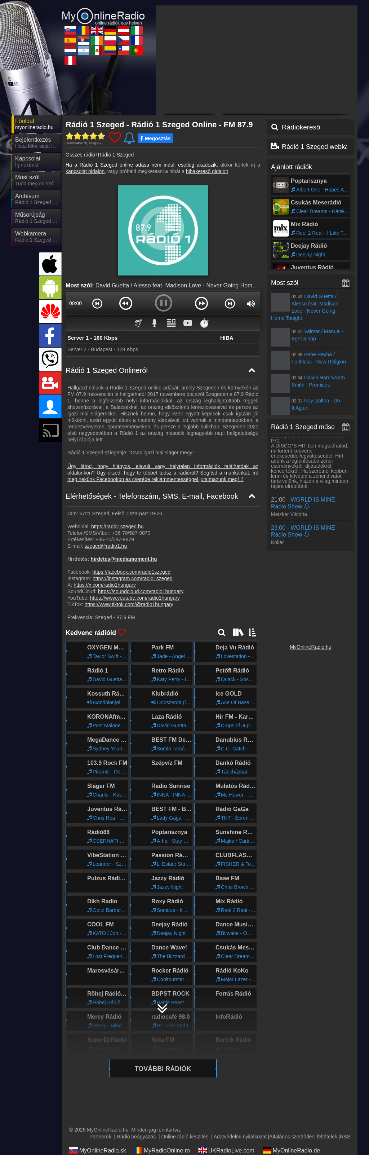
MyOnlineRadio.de (291, 1085)
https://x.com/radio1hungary (105, 520)
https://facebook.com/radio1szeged (131, 507)
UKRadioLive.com (226, 1085)
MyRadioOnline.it (161, 1096)
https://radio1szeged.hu (117, 461)
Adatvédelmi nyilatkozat (240, 1072)
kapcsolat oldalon (85, 106)
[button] (97, 238)
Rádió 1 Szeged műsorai (306, 362)
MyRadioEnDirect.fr (293, 1106)
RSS (345, 1072)
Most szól (284, 217)
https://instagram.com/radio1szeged (133, 513)
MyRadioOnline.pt (162, 1127)
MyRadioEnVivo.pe (227, 1127)
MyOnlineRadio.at (97, 1096)
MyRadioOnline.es (226, 1096)
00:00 (75, 238)
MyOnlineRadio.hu (310, 582)
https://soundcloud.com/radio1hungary (140, 526)
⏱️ (204, 258)
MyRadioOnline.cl (96, 1127)
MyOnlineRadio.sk (97, 1085)
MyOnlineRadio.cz (226, 1106)
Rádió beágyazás (136, 1072)
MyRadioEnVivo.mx (228, 1117)
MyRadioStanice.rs (292, 1096)
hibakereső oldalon (207, 106)
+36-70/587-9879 (131, 468)
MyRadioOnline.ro (162, 1085)
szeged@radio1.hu (105, 481)
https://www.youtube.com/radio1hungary (135, 533)
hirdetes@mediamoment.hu (124, 494)
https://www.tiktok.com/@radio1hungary (129, 539)
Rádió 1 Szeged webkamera (322, 81)
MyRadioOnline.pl (161, 1106)
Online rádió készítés (184, 1072)
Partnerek (100, 1072)
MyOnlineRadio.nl (97, 1117)
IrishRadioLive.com (98, 1106)
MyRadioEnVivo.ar (162, 1117)
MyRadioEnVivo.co (292, 1117)
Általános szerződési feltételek (303, 1072)
